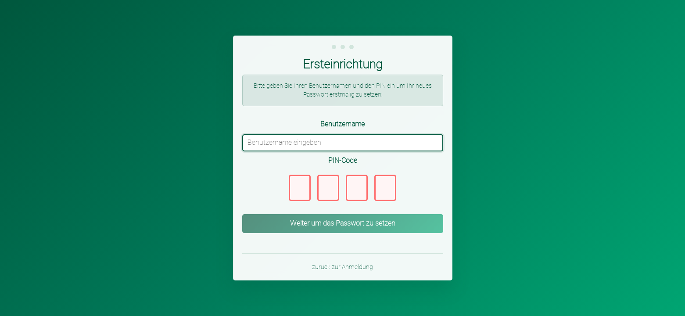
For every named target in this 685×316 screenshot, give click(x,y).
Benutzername (342, 124)
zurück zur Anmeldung (342, 266)
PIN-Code (342, 160)
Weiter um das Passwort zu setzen (342, 223)
